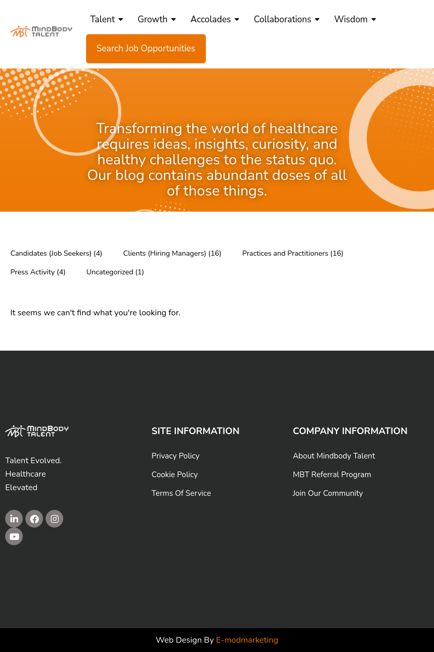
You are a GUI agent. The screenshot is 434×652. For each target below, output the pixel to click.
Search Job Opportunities (145, 48)
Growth (156, 19)
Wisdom (354, 19)
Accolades (214, 19)
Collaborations (286, 19)
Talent (106, 19)
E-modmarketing (247, 640)
